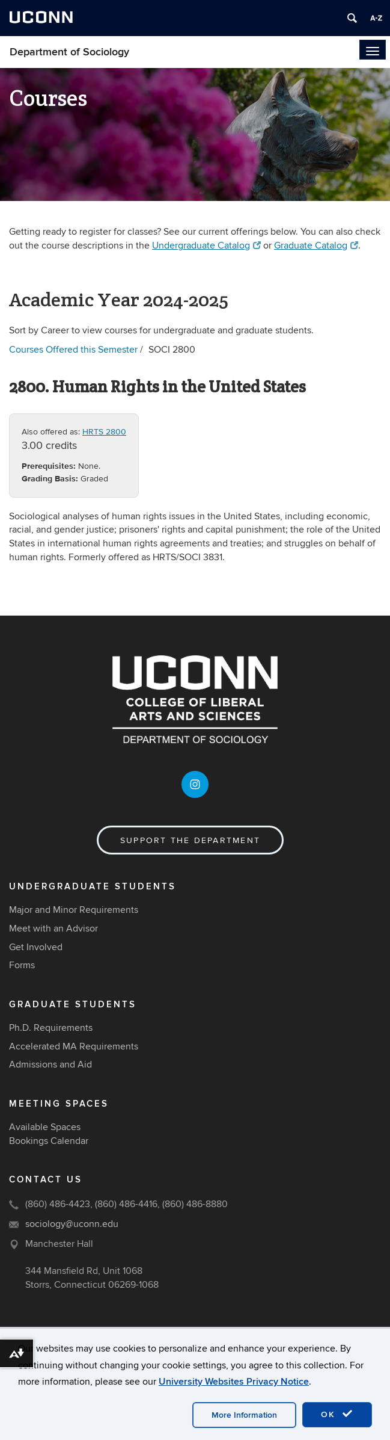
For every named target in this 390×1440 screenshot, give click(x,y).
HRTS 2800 (104, 432)
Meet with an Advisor (53, 928)
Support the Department (190, 840)
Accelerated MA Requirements (73, 1046)
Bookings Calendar (48, 1141)
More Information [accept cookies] (244, 1415)
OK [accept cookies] (337, 1414)
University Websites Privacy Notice (234, 1382)
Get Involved (35, 947)
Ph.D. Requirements (51, 1028)
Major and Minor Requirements (73, 910)
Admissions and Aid (50, 1064)
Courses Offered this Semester (73, 350)
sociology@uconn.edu (71, 1224)
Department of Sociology (69, 52)
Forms (22, 965)
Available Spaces (45, 1127)
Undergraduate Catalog (206, 245)
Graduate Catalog (316, 245)
